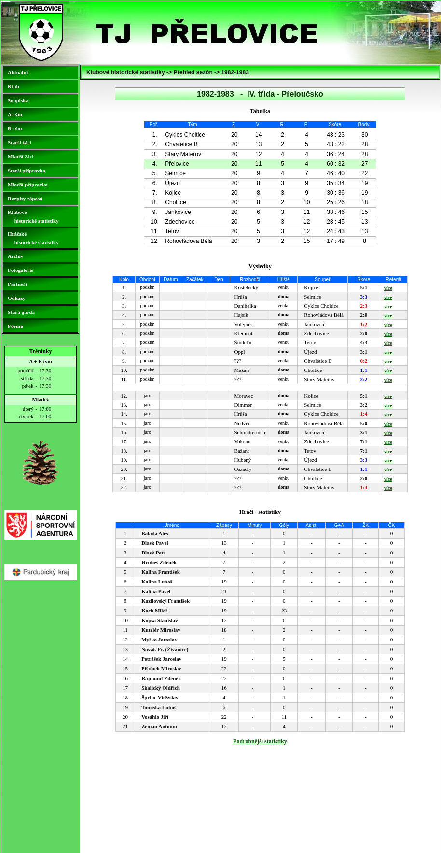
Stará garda (21, 312)
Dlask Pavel (154, 543)
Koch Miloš (154, 610)
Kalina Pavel (155, 591)
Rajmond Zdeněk (161, 678)
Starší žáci (19, 142)
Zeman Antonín (159, 726)
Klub (13, 86)
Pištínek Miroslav (161, 668)
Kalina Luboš (156, 581)
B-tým (15, 128)
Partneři (17, 284)
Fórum (15, 326)
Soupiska (18, 100)
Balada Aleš (154, 533)
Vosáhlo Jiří (154, 717)
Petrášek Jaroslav (161, 659)
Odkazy (17, 298)
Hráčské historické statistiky (33, 238)
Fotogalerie (20, 270)
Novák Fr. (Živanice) (164, 649)
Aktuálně (18, 72)
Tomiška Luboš (158, 707)
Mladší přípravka (28, 184)
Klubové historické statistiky (33, 216)
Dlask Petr (153, 552)
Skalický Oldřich (160, 688)
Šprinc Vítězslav (160, 697)
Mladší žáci (20, 156)
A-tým (15, 114)
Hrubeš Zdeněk (159, 562)
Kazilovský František (165, 601)
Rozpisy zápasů (25, 198)
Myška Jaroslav (159, 639)
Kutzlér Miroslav (160, 630)
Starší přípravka (26, 170)
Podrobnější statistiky (260, 741)
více (388, 288)
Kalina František (160, 572)
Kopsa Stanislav (159, 620)
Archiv (15, 256)
